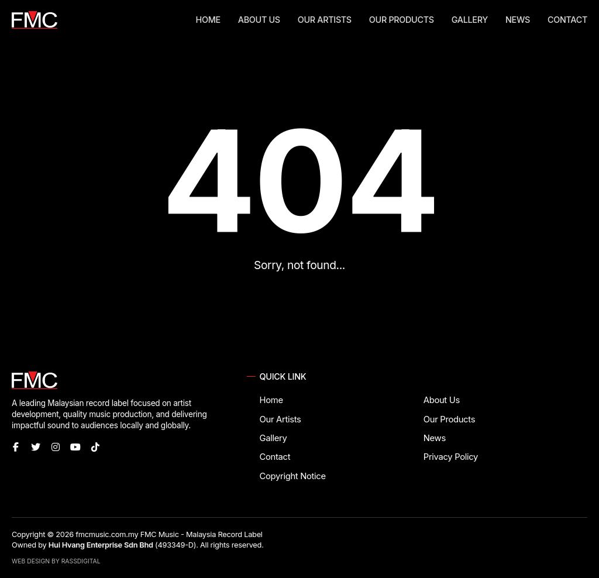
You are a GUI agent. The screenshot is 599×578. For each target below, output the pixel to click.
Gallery (470, 20)
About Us (259, 20)
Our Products (401, 20)
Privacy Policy (451, 457)
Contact (567, 20)
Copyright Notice (293, 476)
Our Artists (325, 20)
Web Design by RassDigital (56, 561)
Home (208, 20)
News (517, 20)
